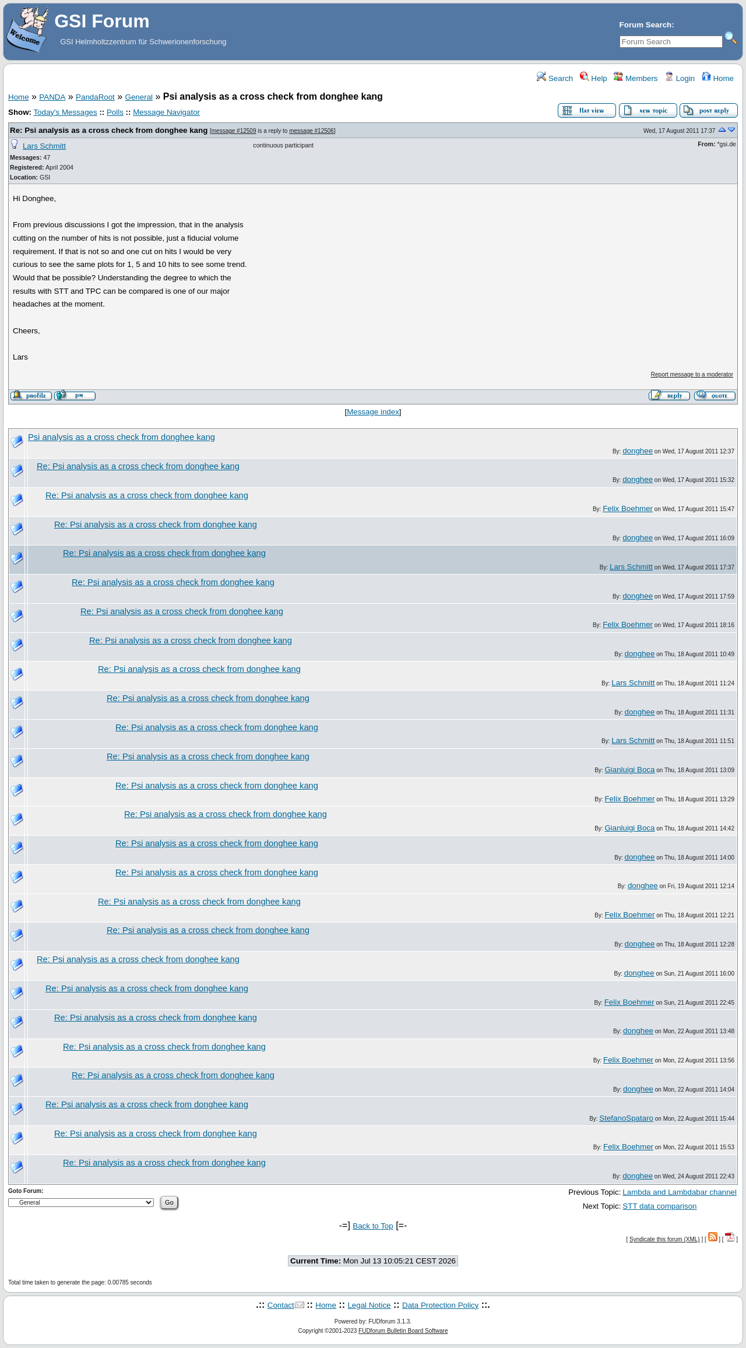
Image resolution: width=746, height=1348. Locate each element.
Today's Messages (65, 112)
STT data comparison (659, 1206)
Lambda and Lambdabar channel (679, 1192)
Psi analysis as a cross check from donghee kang (121, 437)
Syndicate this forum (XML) (664, 1239)
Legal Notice (368, 1305)
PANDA (52, 97)
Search (555, 78)
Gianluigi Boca (629, 769)
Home (718, 78)
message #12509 (234, 131)
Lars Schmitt (44, 146)
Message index (373, 411)
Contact (281, 1305)
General (139, 97)
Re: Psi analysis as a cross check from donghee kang (108, 130)
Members (635, 78)
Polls (115, 112)
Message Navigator (166, 112)
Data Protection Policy (440, 1305)
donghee (637, 450)
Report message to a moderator (692, 374)
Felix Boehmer (628, 508)
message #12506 (311, 131)
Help (593, 78)
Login (679, 78)
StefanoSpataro (626, 1118)
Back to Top (373, 1226)
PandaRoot (95, 97)
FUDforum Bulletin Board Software (403, 1331)
